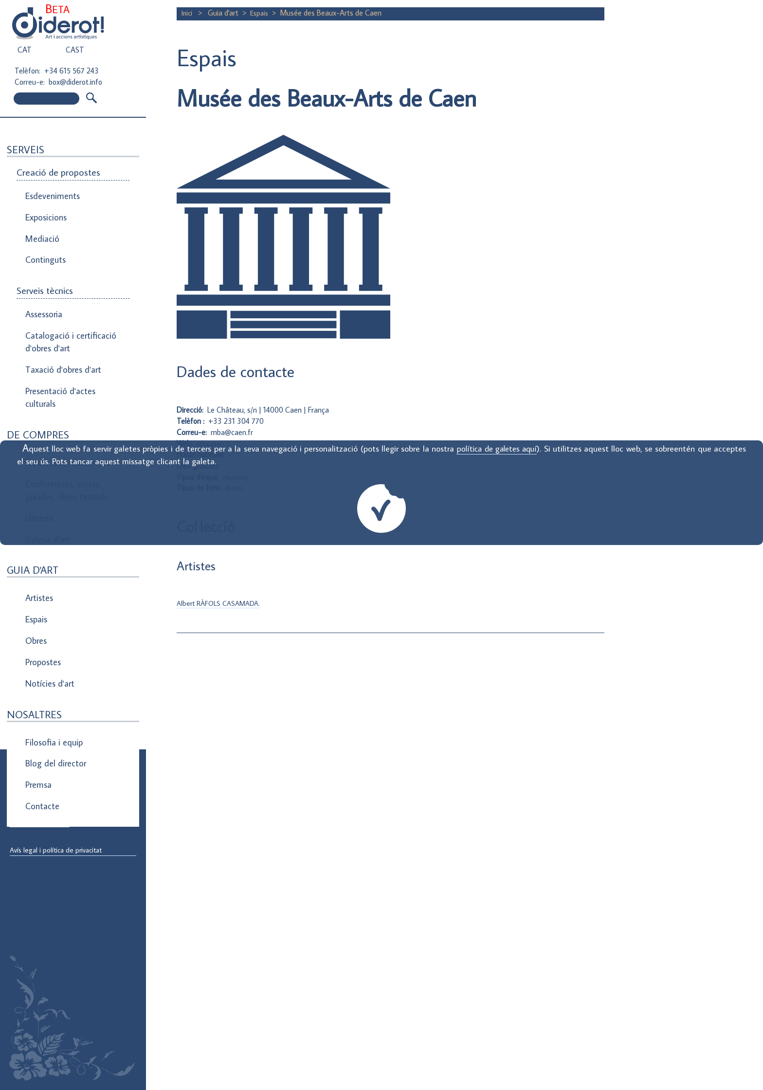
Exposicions (45, 210)
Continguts (44, 243)
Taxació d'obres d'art (60, 337)
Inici (189, 13)
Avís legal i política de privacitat (60, 850)
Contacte (41, 705)
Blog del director (53, 672)
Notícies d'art (48, 602)
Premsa (38, 689)
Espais (36, 552)
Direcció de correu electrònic (57, 784)
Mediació (40, 226)
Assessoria (43, 293)
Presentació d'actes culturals (58, 360)
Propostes (43, 585)
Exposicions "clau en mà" (67, 420)
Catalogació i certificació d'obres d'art (66, 315)
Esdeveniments (50, 193)
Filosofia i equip (51, 656)
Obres (35, 568)
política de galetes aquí (496, 448)
